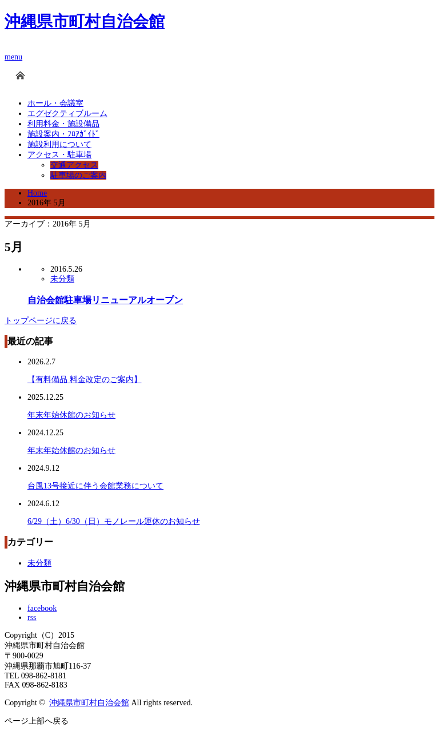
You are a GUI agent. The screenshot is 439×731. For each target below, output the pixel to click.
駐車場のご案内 (78, 175)
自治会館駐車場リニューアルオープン (105, 300)
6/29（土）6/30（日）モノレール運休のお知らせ (113, 521)
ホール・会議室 (55, 103)
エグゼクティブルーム (67, 113)
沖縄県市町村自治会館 (85, 21)
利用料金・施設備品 (63, 124)
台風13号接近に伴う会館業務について (95, 486)
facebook (42, 608)
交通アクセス (74, 165)
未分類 (62, 279)
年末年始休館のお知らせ (71, 415)
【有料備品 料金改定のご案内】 (84, 379)
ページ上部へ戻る (37, 721)
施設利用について (59, 144)
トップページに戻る (41, 320)
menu (13, 57)
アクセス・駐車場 (59, 154)
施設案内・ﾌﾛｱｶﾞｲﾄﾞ (63, 134)
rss (32, 617)
